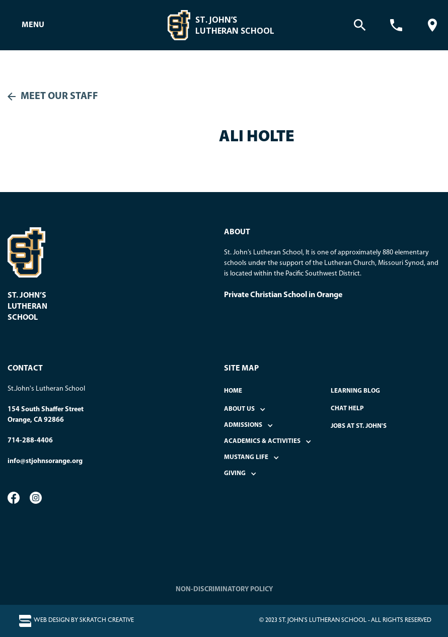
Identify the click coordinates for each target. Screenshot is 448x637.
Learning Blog (355, 391)
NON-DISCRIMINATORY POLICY (224, 589)
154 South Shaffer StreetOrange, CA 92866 (46, 415)
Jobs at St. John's (359, 426)
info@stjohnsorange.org (45, 461)
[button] (33, 25)
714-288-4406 (30, 440)
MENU (33, 25)
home (233, 391)
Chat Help (347, 408)
